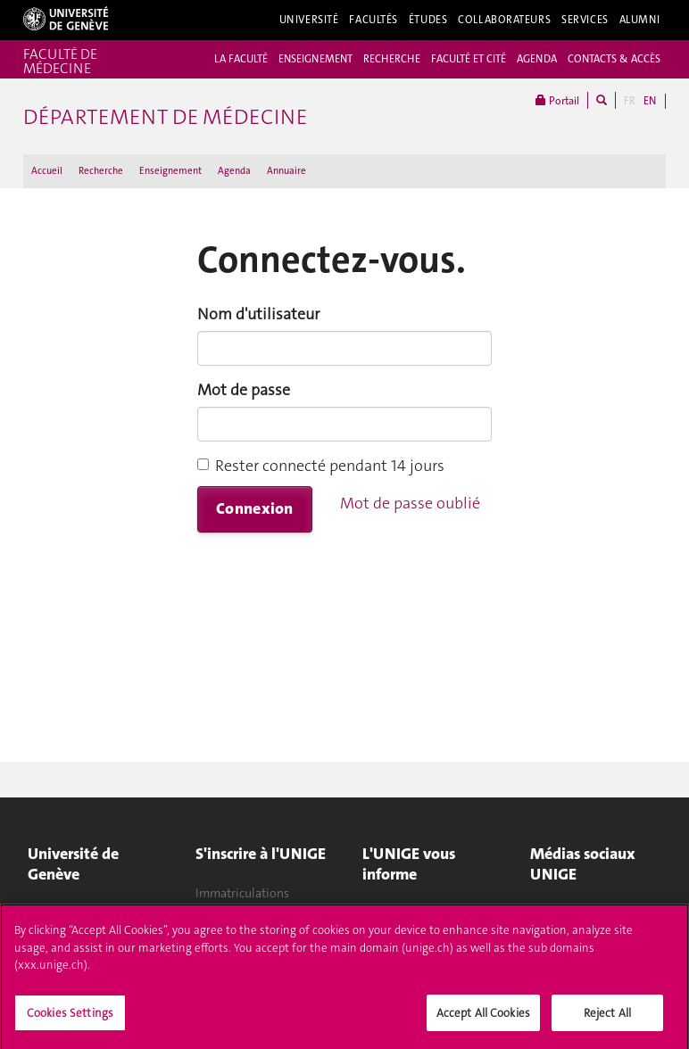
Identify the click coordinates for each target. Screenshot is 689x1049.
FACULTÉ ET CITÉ (468, 59)
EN (649, 101)
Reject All (607, 1019)
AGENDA (537, 59)
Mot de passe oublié (410, 503)
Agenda (234, 171)
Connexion (255, 508)
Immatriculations (242, 893)
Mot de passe (243, 390)
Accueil (46, 171)
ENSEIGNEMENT (315, 59)
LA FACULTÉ (241, 59)
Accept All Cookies (483, 1019)
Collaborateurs (504, 19)
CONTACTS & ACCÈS (614, 59)
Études (428, 19)
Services (585, 19)
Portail (557, 100)
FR (629, 101)
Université (309, 19)
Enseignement (170, 171)
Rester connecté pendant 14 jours (320, 465)
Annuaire (286, 171)
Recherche (101, 171)
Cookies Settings (70, 1019)
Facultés (373, 19)
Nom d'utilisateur (258, 314)
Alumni (639, 19)
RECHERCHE (391, 59)
